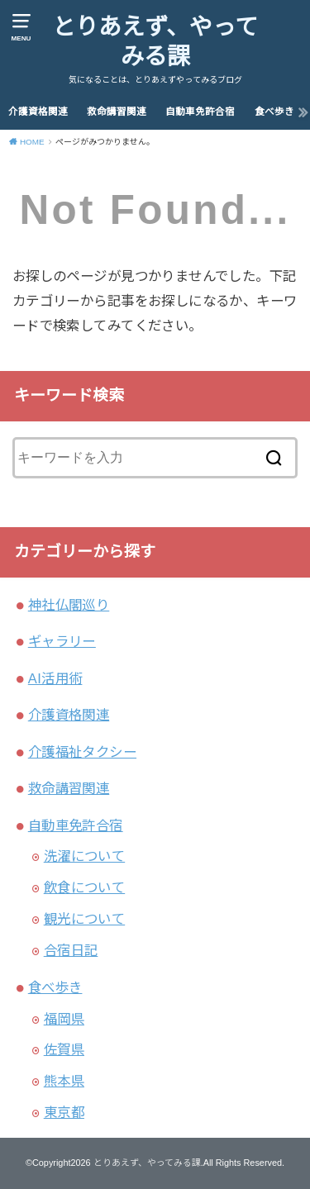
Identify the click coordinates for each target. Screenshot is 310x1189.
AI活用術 (55, 678)
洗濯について (84, 856)
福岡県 (64, 1018)
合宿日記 (71, 950)
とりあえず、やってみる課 (155, 41)
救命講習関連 (116, 112)
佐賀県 (64, 1049)
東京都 (64, 1112)
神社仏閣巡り (68, 604)
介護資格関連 (38, 112)
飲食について (84, 887)
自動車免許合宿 (200, 112)
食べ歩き (274, 112)
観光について (84, 918)
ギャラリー (62, 641)
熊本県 (64, 1080)
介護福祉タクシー (82, 751)
